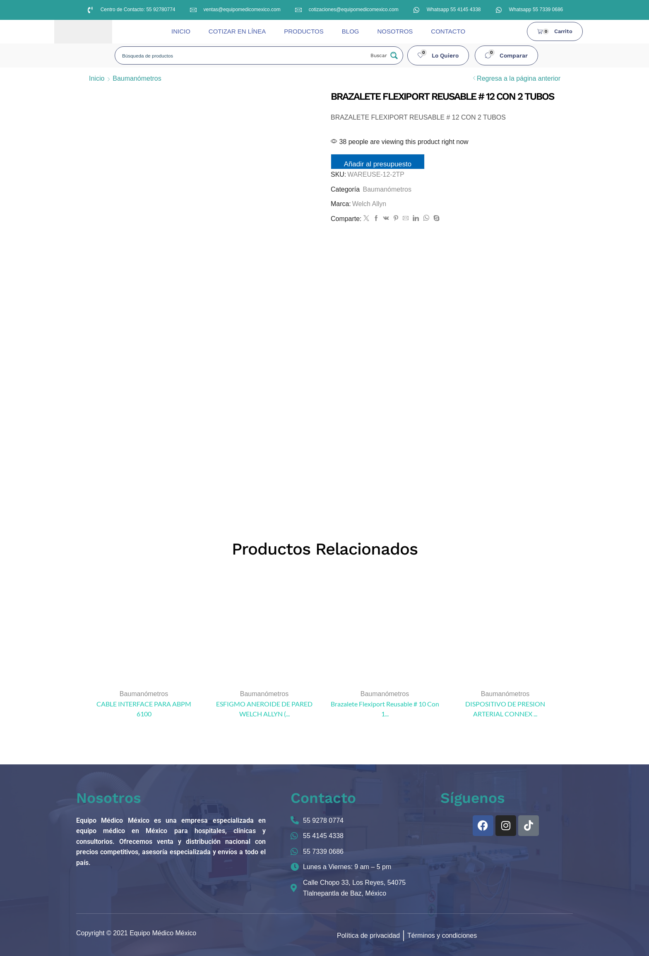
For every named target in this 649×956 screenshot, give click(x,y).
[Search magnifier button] (383, 55)
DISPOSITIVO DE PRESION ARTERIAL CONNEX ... (505, 709)
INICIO (180, 31)
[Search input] (242, 55)
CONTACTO (448, 31)
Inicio (96, 78)
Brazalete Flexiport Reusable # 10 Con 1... (385, 709)
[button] (438, 55)
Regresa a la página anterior (518, 78)
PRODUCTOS (304, 31)
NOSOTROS (395, 31)
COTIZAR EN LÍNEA (237, 31)
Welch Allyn (369, 203)
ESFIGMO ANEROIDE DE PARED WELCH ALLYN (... (264, 709)
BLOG (350, 31)
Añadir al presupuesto (377, 164)
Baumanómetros (137, 78)
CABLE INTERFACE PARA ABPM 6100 (143, 709)
